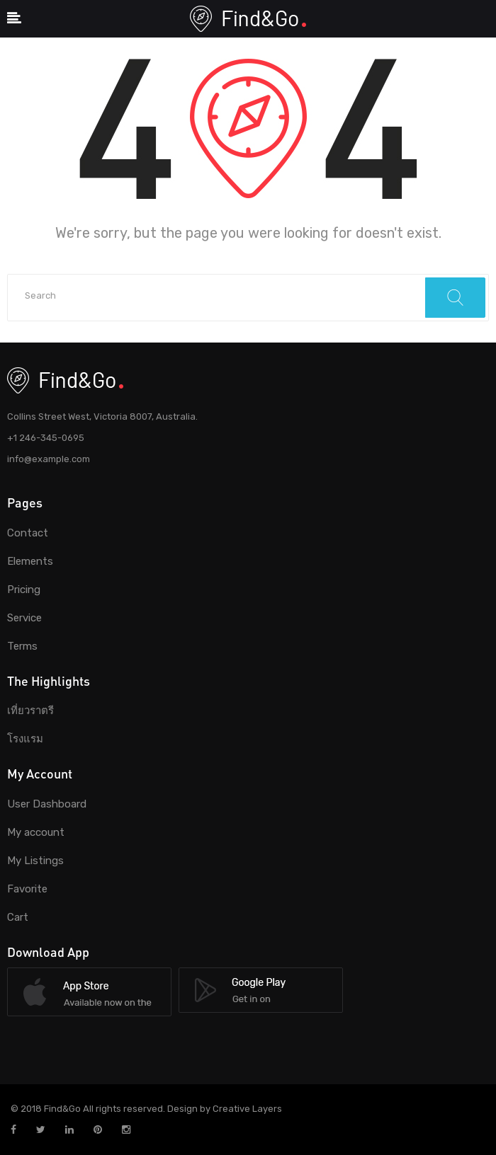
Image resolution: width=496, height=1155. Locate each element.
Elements (30, 561)
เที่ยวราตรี (30, 710)
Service (24, 617)
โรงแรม (25, 738)
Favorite (27, 889)
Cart (17, 917)
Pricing (23, 589)
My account (35, 832)
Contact (27, 533)
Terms (22, 646)
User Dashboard (46, 804)
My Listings (35, 860)
